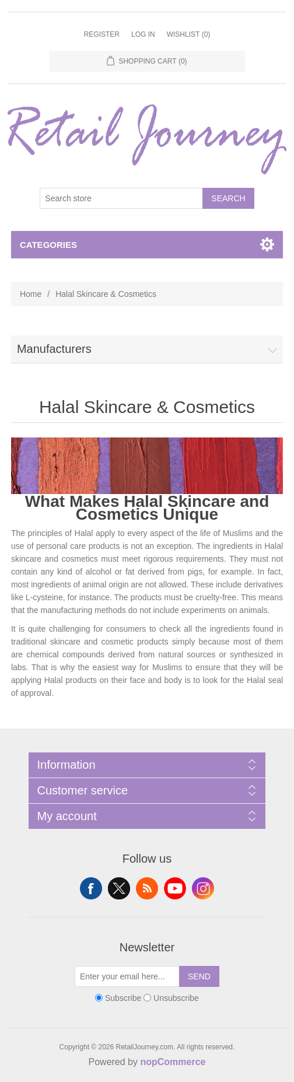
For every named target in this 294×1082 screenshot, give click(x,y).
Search (228, 198)
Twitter (119, 888)
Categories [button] (48, 245)
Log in (143, 34)
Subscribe (123, 998)
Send (199, 976)
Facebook (91, 888)
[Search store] (121, 198)
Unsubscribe (176, 998)
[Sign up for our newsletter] (127, 976)
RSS (147, 888)
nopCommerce (172, 1062)
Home (30, 294)
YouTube (175, 888)
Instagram (203, 888)
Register (102, 34)
